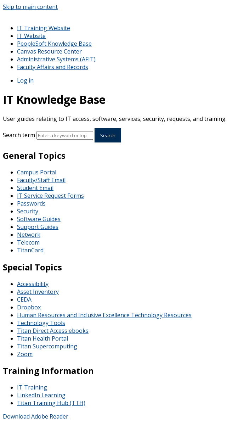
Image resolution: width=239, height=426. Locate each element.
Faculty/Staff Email (41, 180)
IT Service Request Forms (50, 196)
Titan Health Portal (42, 338)
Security (27, 211)
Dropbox (29, 307)
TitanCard (30, 250)
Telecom (28, 242)
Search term (19, 135)
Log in (25, 80)
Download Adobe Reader (35, 416)
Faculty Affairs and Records (52, 67)
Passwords (31, 203)
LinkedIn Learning (41, 395)
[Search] (64, 135)
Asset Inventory (38, 292)
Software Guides (39, 219)
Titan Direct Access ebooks (53, 331)
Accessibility (33, 284)
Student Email (35, 188)
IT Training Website (43, 28)
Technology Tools (41, 323)
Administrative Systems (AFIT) (56, 59)
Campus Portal (36, 172)
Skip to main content (30, 7)
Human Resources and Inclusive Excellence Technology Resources (104, 315)
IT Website (31, 36)
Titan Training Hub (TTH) (51, 403)
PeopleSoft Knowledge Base (54, 43)
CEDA (24, 299)
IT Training (32, 387)
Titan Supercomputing (47, 346)
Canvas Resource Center (49, 51)
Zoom (25, 354)
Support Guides (37, 227)
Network (28, 235)
